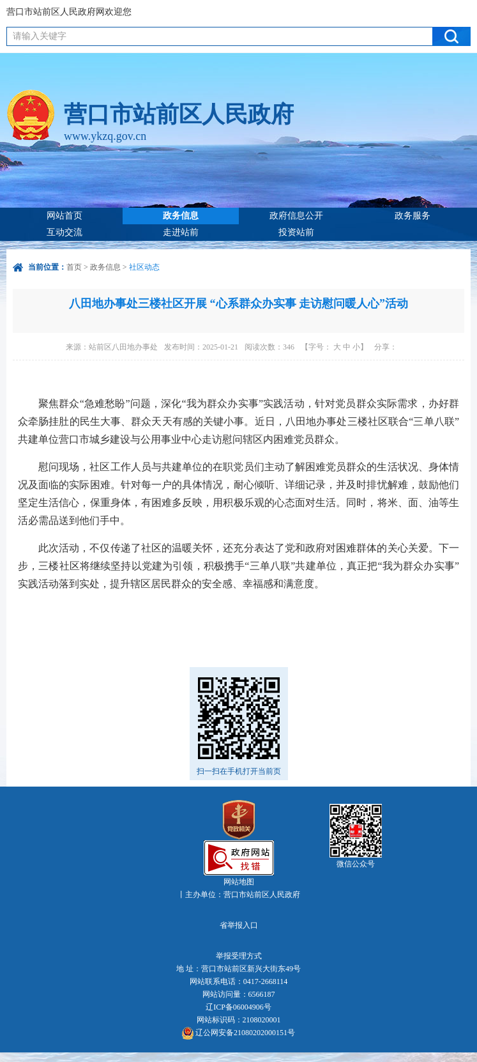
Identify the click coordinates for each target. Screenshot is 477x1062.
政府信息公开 (296, 215)
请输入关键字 (39, 36)
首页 (74, 267)
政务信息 (181, 215)
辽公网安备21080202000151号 (238, 1033)
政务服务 (412, 215)
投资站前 (296, 232)
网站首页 (64, 215)
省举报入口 (239, 925)
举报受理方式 (239, 955)
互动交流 (64, 232)
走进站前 (181, 232)
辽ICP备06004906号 (238, 1007)
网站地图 (238, 881)
